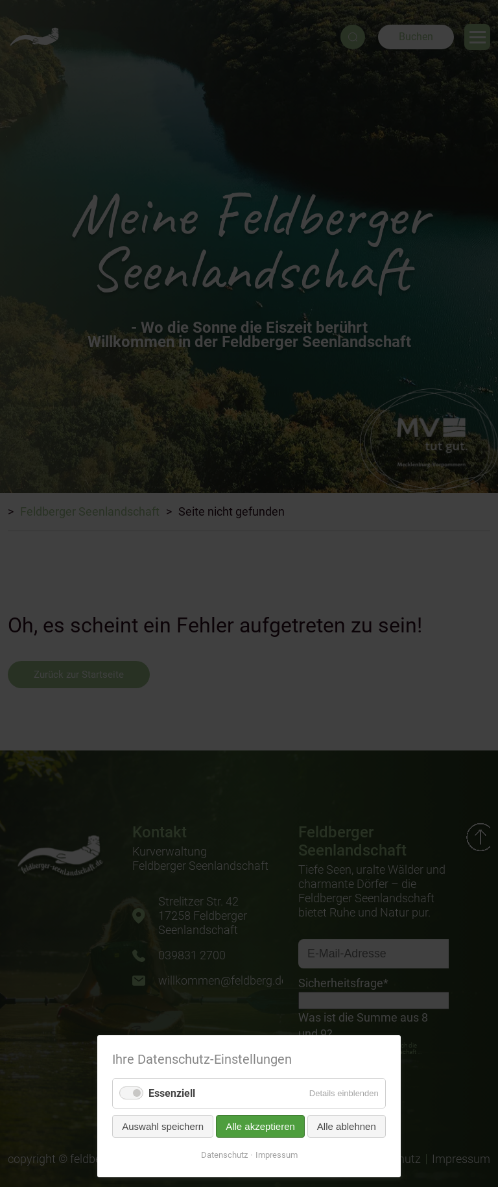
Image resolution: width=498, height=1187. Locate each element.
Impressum (276, 1155)
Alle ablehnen (346, 1126)
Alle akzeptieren (260, 1126)
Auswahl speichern (163, 1126)
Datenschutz (224, 1155)
